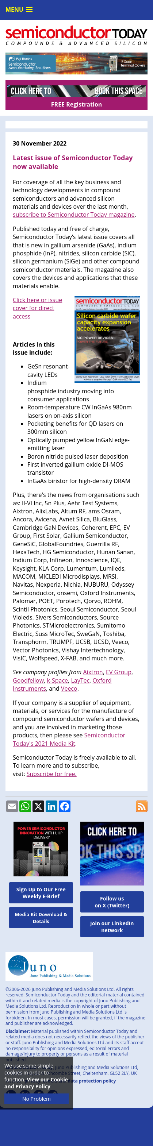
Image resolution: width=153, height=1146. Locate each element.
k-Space (57, 680)
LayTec (80, 680)
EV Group (118, 672)
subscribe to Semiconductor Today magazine (73, 215)
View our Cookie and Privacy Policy (36, 1083)
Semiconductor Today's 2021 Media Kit (69, 739)
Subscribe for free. (52, 774)
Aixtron (93, 672)
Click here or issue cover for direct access (37, 308)
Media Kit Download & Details (41, 918)
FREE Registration (76, 104)
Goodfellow (28, 680)
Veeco (69, 688)
